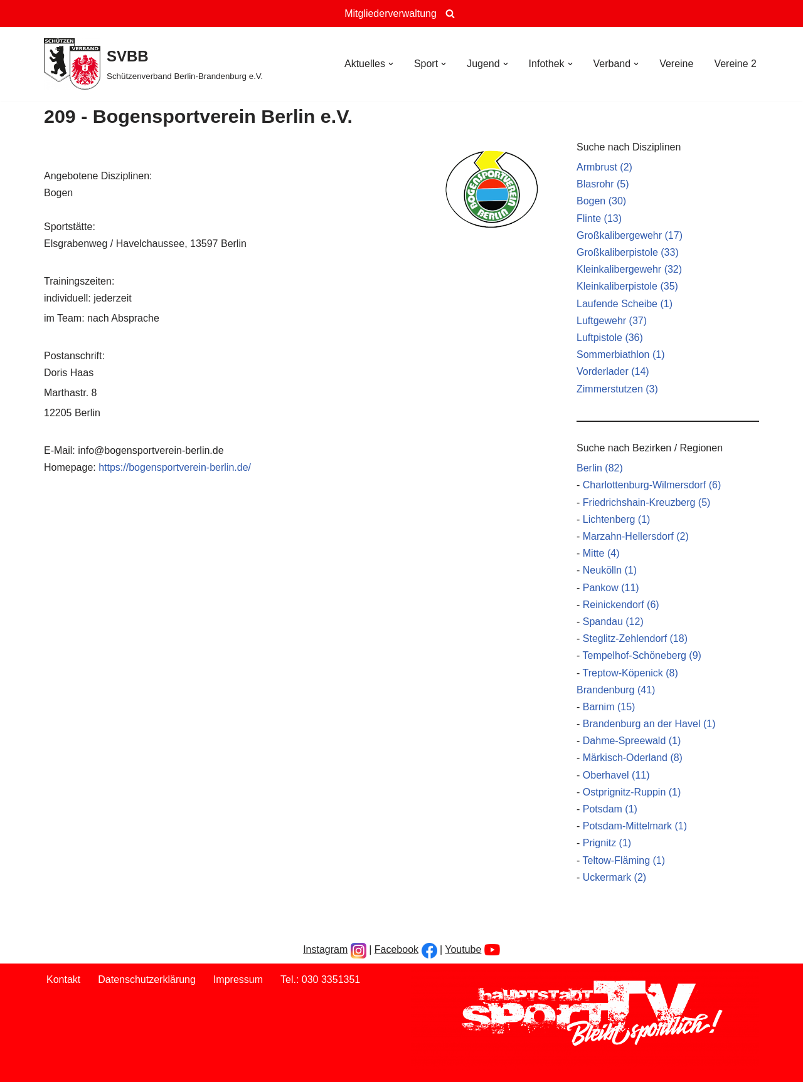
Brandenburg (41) (616, 690)
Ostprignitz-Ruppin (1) (632, 792)
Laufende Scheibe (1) (625, 303)
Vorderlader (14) (613, 371)
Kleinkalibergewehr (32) (629, 269)
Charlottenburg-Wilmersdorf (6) (652, 485)
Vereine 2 (735, 63)
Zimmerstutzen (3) (617, 389)
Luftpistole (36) (610, 337)
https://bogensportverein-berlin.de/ (174, 467)
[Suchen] (450, 13)
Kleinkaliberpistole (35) (627, 286)
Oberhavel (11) (616, 775)
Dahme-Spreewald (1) (632, 740)
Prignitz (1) (607, 843)
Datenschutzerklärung (147, 979)
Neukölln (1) (610, 570)
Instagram (325, 949)
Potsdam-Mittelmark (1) (635, 826)
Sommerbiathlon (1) (621, 354)
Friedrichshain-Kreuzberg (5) (647, 502)
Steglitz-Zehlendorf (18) (635, 638)
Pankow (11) (611, 587)
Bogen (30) (601, 201)
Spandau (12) (613, 621)
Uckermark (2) (614, 877)
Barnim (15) (609, 706)
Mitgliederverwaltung (390, 13)
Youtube (463, 949)
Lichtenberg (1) (617, 519)
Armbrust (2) (604, 167)
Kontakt (63, 979)
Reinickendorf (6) (621, 604)
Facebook (396, 949)
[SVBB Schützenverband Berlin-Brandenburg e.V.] (153, 64)
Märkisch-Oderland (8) (633, 757)
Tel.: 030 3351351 (320, 979)
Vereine (676, 63)
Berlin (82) (600, 468)
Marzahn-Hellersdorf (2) (636, 536)
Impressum (238, 979)
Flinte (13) (599, 218)
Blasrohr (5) (603, 184)
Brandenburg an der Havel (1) (649, 723)
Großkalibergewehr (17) (630, 235)
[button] (390, 63)
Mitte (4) (601, 553)
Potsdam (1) (610, 809)
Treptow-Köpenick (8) (630, 673)
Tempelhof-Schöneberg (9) (641, 655)
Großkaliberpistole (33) (628, 252)
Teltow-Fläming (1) (623, 860)
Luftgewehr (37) (612, 320)
